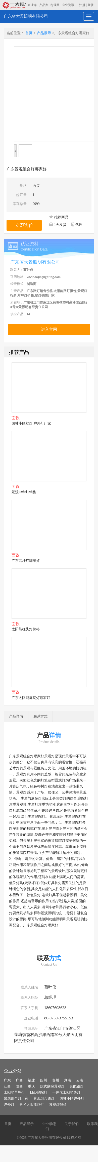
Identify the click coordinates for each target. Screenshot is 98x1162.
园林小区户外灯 (72, 1098)
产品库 (43, 5)
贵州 (55, 1080)
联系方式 (40, 716)
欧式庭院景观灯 (52, 1086)
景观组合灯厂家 (16, 1098)
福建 (31, 1080)
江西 (7, 1086)
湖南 (67, 1080)
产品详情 (16, 716)
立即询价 (24, 225)
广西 (19, 1080)
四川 (43, 1080)
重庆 (31, 1086)
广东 (7, 1080)
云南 (79, 1080)
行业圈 (55, 5)
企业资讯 (68, 5)
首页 (28, 33)
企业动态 (49, 1124)
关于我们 (72, 1124)
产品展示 (44, 33)
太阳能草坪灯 (14, 1092)
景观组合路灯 (44, 1098)
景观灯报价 (58, 1104)
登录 (90, 5)
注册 (82, 5)
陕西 (19, 1086)
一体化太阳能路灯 (66, 1092)
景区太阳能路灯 (31, 1104)
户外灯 (9, 1104)
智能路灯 (77, 1086)
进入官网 (49, 329)
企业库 (32, 5)
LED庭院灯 (38, 1092)
